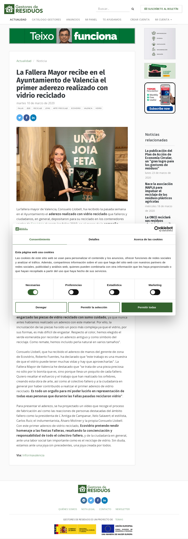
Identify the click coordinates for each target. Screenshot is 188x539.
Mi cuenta (163, 19)
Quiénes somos (67, 509)
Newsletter (123, 509)
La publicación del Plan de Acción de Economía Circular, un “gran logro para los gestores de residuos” (159, 159)
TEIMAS (119, 519)
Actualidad (18, 19)
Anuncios (73, 19)
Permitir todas (147, 307)
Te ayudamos (112, 19)
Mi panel (91, 19)
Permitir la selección (94, 307)
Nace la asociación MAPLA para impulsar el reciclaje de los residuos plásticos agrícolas (159, 193)
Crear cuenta (140, 19)
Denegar (41, 307)
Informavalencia (33, 455)
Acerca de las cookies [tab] (148, 239)
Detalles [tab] (94, 239)
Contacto (105, 509)
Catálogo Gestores (46, 19)
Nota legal (88, 509)
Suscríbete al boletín (161, 9)
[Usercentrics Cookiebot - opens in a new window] (157, 229)
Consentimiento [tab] (39, 239)
